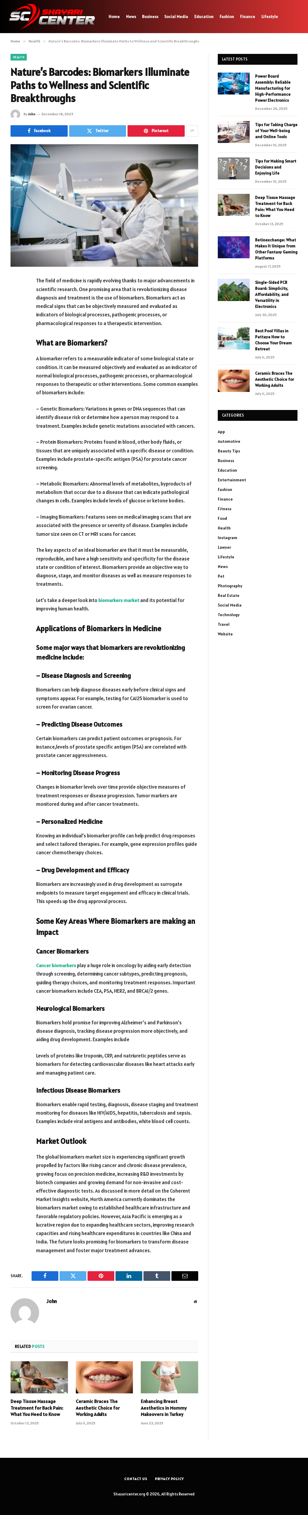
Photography (230, 585)
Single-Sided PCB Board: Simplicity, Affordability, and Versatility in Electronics (271, 294)
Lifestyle (269, 16)
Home (114, 16)
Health (18, 57)
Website (225, 634)
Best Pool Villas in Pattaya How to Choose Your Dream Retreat (273, 340)
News (131, 16)
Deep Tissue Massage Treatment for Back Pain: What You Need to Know (37, 1407)
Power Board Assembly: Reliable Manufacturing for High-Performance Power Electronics (273, 88)
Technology (229, 614)
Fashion (227, 16)
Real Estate (228, 595)
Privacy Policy (170, 1478)
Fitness (224, 508)
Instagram (227, 537)
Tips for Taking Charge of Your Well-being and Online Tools (276, 130)
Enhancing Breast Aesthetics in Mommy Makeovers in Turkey (164, 1407)
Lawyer (224, 547)
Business (150, 16)
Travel (223, 624)
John (31, 114)
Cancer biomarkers (56, 965)
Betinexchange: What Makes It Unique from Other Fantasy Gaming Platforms (276, 249)
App (221, 431)
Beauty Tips (229, 451)
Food (222, 518)
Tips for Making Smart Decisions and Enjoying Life (275, 167)
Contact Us (135, 1478)
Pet (221, 576)
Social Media (176, 16)
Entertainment (232, 480)
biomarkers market (119, 600)
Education (204, 16)
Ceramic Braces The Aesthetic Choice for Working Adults (98, 1407)
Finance (247, 16)
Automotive (229, 441)
